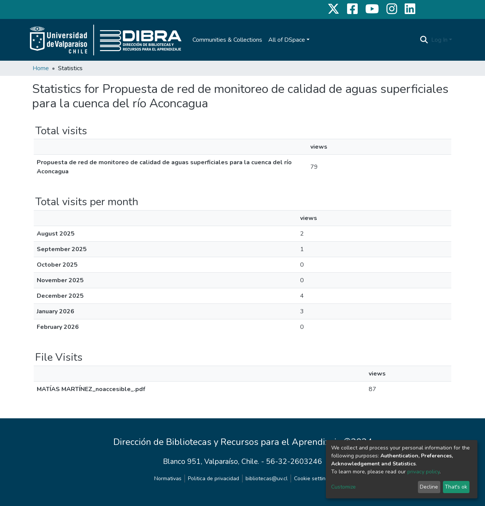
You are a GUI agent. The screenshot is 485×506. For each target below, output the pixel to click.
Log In (439, 40)
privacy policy (423, 471)
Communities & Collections (227, 40)
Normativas (167, 478)
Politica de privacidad (213, 478)
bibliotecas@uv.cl (267, 478)
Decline (429, 486)
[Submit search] (424, 39)
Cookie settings (312, 478)
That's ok (456, 486)
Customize (343, 486)
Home (41, 68)
